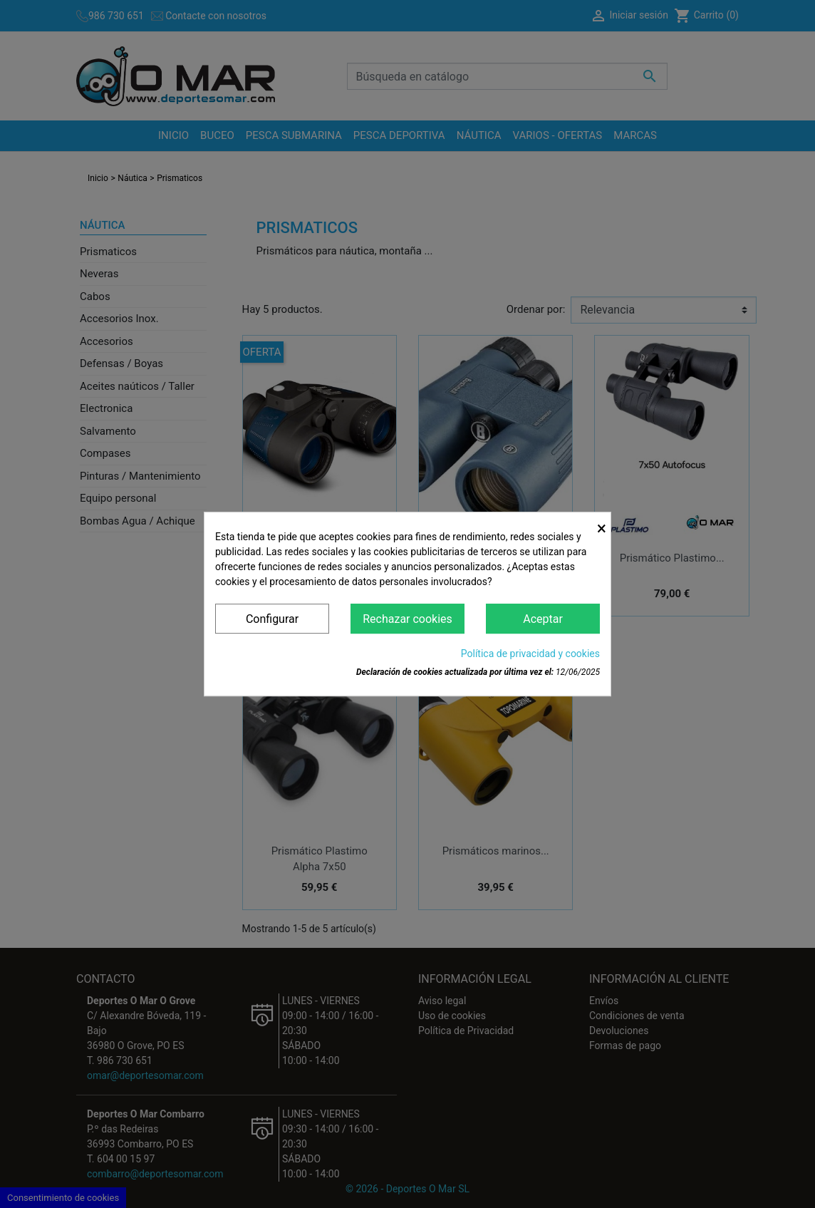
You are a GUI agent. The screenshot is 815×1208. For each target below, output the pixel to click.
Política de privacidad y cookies (530, 653)
